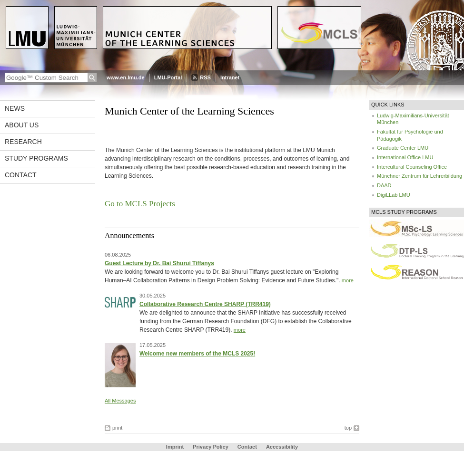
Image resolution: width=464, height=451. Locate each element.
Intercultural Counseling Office (412, 167)
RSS (205, 77)
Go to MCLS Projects (140, 203)
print (117, 428)
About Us (22, 125)
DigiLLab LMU (393, 195)
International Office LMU (405, 157)
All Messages (120, 400)
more (348, 280)
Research (23, 141)
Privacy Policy (210, 447)
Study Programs (36, 158)
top (348, 428)
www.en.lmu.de (126, 77)
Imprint (175, 447)
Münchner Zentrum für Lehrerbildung (419, 176)
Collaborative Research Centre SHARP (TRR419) (205, 304)
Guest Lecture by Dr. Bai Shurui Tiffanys (159, 263)
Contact (21, 175)
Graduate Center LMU (402, 148)
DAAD (384, 185)
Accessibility (282, 447)
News (15, 108)
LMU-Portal (168, 77)
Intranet (229, 77)
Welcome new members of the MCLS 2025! (197, 353)
